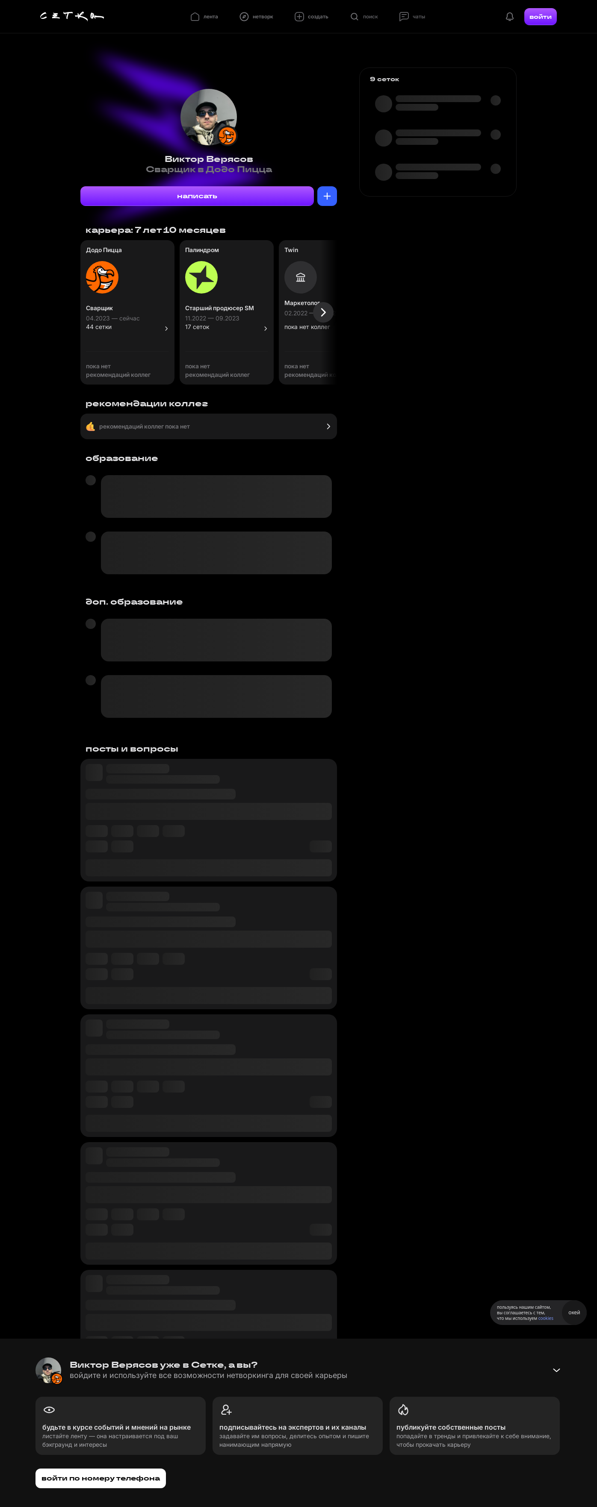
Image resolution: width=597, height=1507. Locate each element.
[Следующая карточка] (323, 312)
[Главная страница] (72, 17)
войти (540, 16)
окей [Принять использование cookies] (574, 1312)
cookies (545, 1318)
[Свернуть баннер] (556, 1370)
